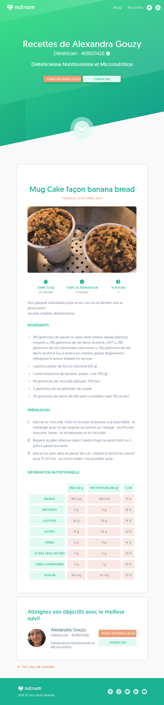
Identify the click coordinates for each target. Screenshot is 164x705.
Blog (118, 7)
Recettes (136, 7)
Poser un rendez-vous (64, 79)
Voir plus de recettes (36, 666)
